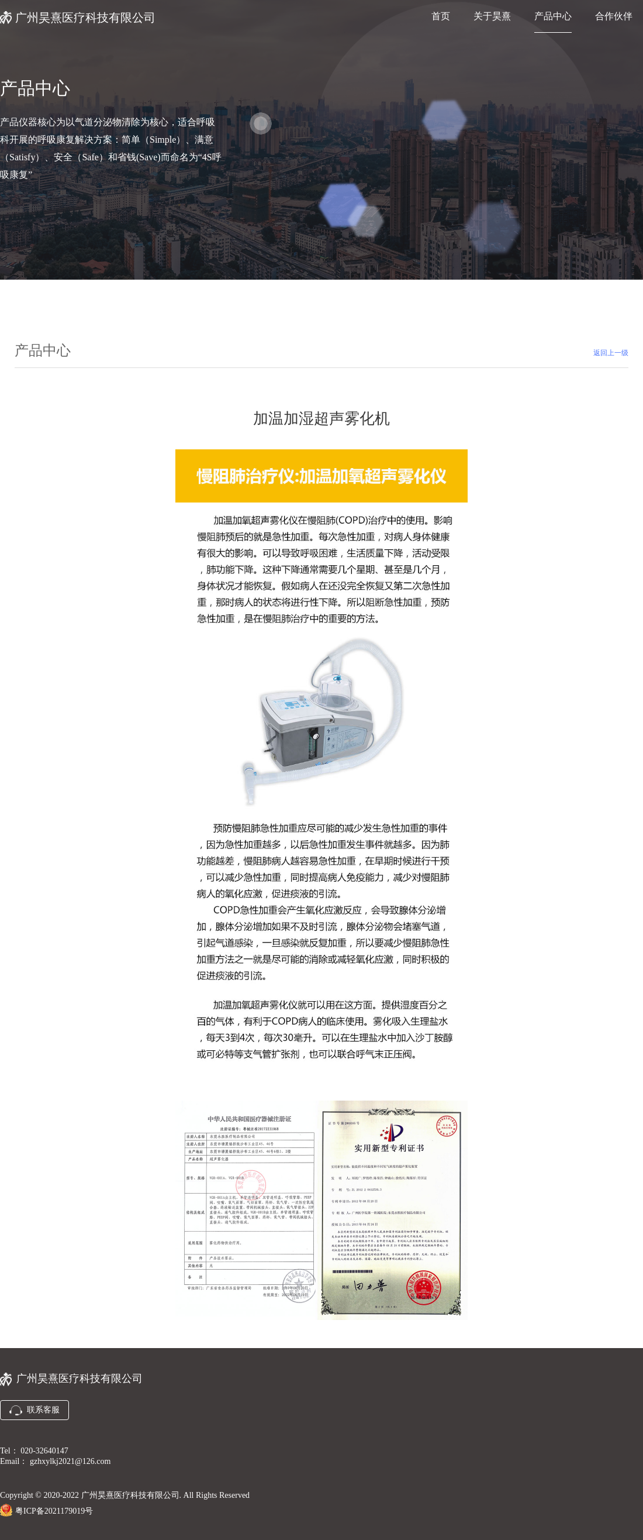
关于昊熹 (492, 16)
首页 (440, 16)
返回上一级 (610, 353)
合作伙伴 (613, 16)
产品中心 (553, 16)
